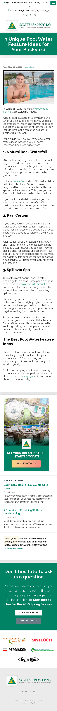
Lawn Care (29, 67)
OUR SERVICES (26, 613)
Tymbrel (34, 703)
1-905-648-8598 (41, 10)
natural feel (18, 181)
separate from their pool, (31, 284)
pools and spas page (21, 376)
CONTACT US (26, 621)
